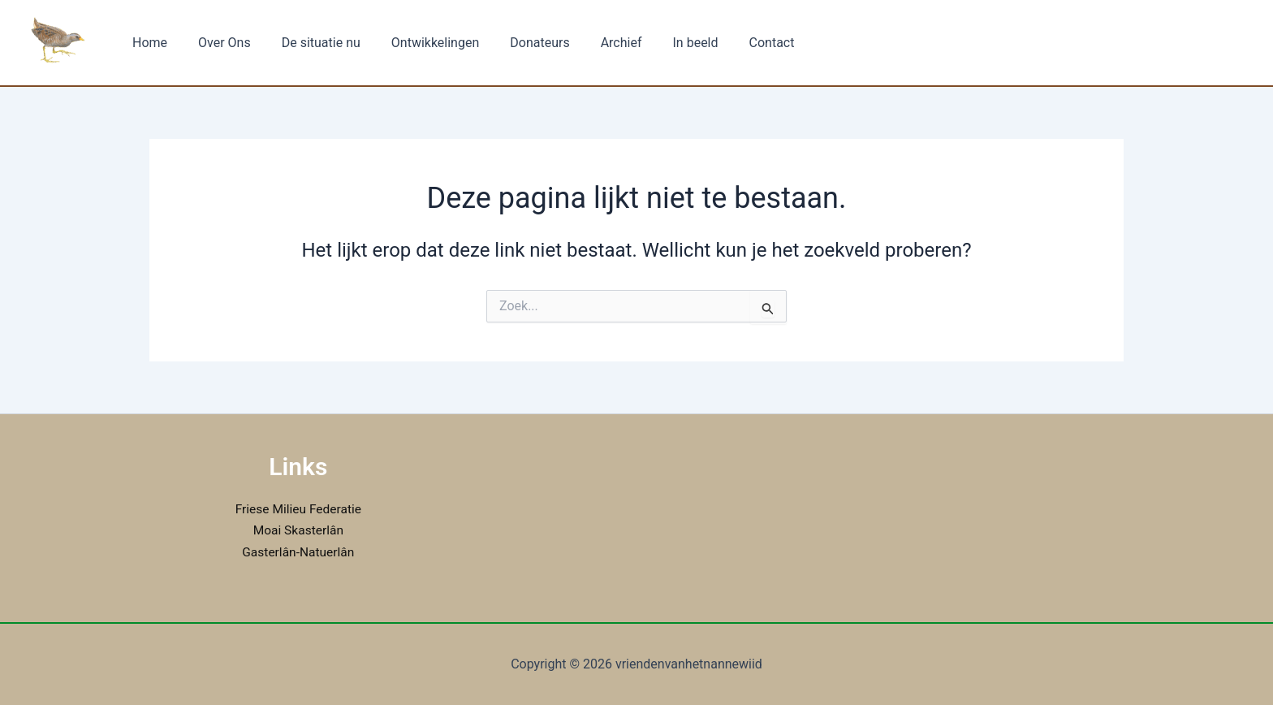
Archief (594, 42)
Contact (735, 42)
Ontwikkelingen (418, 42)
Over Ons (217, 42)
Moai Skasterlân (298, 530)
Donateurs (517, 42)
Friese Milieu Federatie (298, 509)
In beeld (664, 42)
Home (147, 42)
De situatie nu (309, 42)
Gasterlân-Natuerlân (298, 552)
